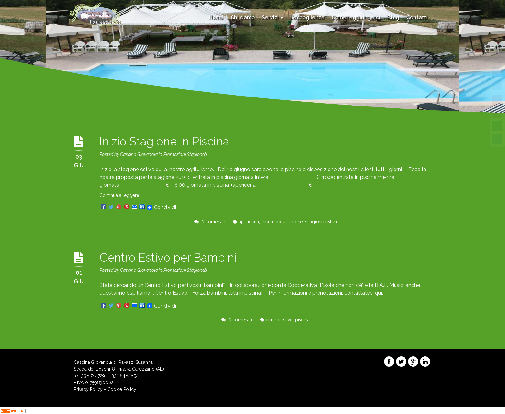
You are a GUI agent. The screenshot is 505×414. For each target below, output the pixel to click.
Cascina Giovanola (139, 154)
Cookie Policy (121, 389)
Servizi (272, 17)
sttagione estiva (321, 221)
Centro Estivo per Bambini (168, 257)
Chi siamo (243, 17)
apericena (249, 221)
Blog (393, 17)
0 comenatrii (210, 221)
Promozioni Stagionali (185, 154)
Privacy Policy (88, 389)
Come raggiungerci (356, 17)
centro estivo (279, 319)
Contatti (417, 17)
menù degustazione (282, 221)
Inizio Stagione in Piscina (164, 141)
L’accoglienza (307, 17)
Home (216, 17)
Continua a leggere (119, 195)
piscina (302, 319)
